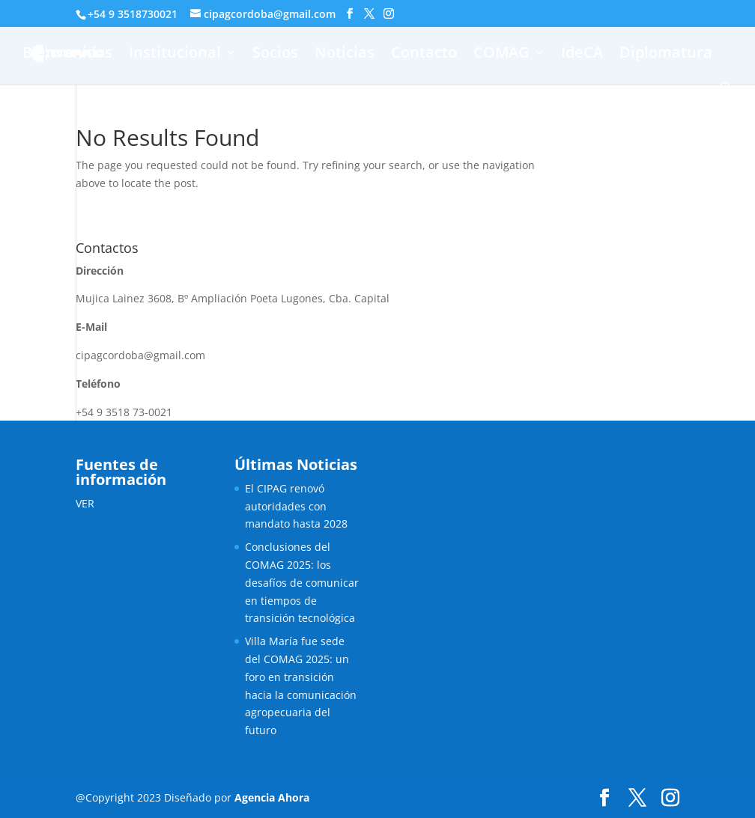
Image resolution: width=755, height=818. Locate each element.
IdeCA (582, 54)
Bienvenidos (67, 54)
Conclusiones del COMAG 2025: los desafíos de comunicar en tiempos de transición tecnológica (302, 582)
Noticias (345, 54)
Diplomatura (665, 54)
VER (85, 503)
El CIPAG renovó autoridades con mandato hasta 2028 (296, 506)
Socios (275, 54)
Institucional (175, 54)
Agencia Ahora (271, 797)
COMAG (501, 54)
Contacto (424, 54)
